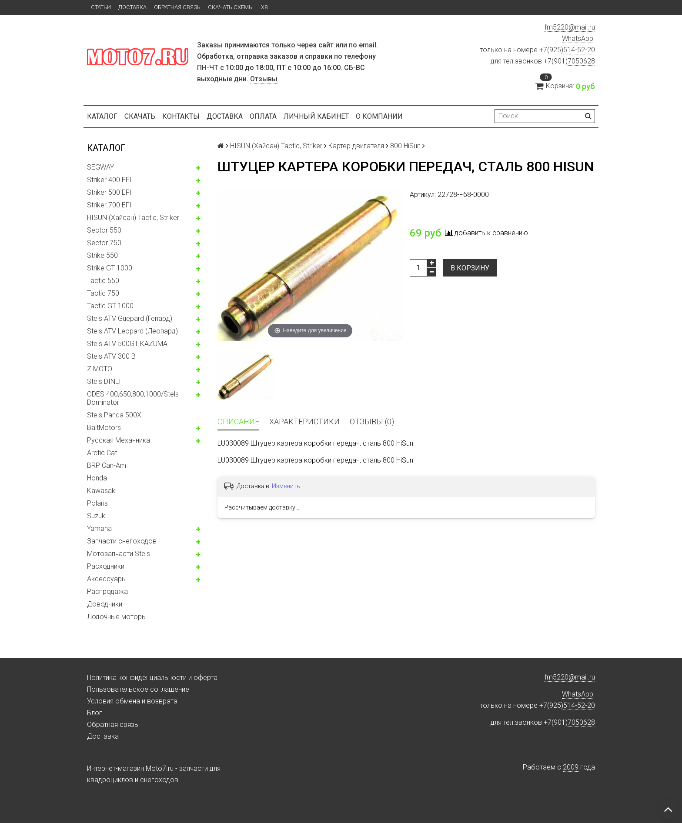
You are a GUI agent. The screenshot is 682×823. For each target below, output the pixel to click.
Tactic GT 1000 (110, 306)
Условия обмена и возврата (132, 701)
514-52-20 (579, 50)
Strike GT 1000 (109, 268)
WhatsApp (577, 38)
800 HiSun (405, 146)
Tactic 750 (103, 293)
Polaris (97, 503)
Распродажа (107, 591)
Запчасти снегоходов (122, 541)
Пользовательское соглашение (138, 689)
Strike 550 (102, 255)
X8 (264, 7)
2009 (570, 767)
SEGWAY (100, 167)
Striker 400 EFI (109, 180)
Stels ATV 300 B (111, 356)
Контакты (181, 116)
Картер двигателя (356, 146)
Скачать (139, 116)
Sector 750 (104, 243)
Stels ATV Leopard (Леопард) (132, 331)
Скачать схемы (231, 7)
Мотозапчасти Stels (118, 554)
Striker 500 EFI (109, 192)
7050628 (581, 61)
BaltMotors (104, 427)
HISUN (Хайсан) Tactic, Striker (133, 217)
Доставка (132, 7)
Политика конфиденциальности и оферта (152, 677)
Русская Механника (118, 440)
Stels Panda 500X (114, 415)
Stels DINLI (104, 381)
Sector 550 (104, 230)
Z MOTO (99, 369)
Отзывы (263, 79)
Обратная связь (177, 7)
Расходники (105, 566)
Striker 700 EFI (109, 205)
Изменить (286, 486)
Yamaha (99, 528)
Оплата (263, 116)
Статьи (101, 7)
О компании (379, 116)
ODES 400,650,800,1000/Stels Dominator (133, 398)
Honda (97, 478)
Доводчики (104, 604)
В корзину (470, 268)
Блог (94, 713)
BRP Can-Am (106, 465)
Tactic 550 (103, 281)
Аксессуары (107, 579)
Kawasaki (102, 490)
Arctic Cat (102, 453)
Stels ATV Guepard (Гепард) (129, 318)
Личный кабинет (316, 116)
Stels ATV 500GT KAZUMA (127, 344)
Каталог (102, 116)
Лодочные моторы (117, 617)
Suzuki (97, 516)
